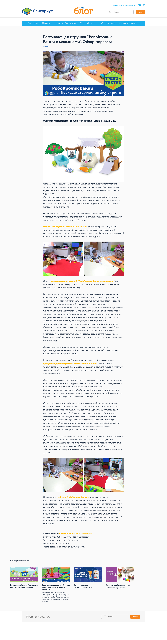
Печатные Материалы (65, 23)
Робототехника (107, 23)
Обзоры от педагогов (129, 23)
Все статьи (32, 23)
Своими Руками (87, 23)
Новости (46, 23)
